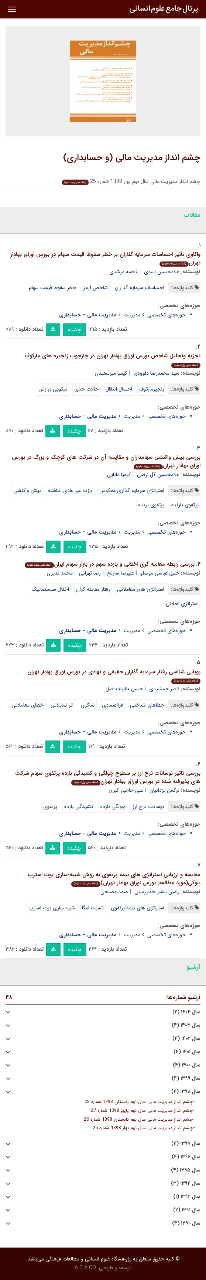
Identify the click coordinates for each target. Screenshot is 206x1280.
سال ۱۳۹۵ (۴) (185, 1170)
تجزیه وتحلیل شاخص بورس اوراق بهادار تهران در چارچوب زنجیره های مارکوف (112, 359)
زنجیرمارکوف (151, 389)
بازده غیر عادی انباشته (70, 490)
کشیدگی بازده (78, 806)
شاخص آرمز (95, 288)
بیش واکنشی (27, 490)
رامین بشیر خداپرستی (156, 892)
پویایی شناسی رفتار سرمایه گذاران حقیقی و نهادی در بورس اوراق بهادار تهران (113, 675)
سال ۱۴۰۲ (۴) (186, 1039)
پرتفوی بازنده (185, 505)
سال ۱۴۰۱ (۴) (187, 1052)
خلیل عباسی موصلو (159, 573)
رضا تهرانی (90, 573)
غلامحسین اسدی (161, 272)
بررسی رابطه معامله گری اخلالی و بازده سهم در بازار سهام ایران (110, 564)
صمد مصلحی (114, 892)
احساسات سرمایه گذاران (139, 288)
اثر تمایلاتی (62, 705)
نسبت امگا (93, 908)
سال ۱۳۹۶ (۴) (186, 1157)
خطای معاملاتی (27, 705)
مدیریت (132, 315)
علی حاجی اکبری (126, 790)
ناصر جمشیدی (164, 689)
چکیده (74, 330)
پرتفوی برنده (151, 505)
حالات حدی (86, 389)
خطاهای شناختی (147, 705)
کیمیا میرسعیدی (111, 373)
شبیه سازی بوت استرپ (51, 908)
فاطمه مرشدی (123, 272)
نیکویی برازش (52, 389)
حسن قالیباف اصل (124, 689)
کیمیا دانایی (119, 475)
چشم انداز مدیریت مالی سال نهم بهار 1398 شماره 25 (143, 1128)
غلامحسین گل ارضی (158, 475)
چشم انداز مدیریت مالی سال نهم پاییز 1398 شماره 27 (142, 1110)
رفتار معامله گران (93, 589)
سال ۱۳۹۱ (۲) (186, 1210)
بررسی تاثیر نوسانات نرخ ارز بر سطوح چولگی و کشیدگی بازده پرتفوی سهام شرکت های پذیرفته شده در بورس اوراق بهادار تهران (107, 777)
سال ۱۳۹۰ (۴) (186, 1223)
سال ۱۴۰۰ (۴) (186, 1065)
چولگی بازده (113, 806)
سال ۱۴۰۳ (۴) (186, 1025)
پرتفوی (50, 806)
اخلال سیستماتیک (50, 589)
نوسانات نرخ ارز (148, 806)
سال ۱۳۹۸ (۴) (185, 1092)
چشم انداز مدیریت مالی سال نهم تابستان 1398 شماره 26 (138, 1119)
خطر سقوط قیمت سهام (52, 288)
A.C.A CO (85, 1268)
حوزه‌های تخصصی (166, 315)
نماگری (87, 705)
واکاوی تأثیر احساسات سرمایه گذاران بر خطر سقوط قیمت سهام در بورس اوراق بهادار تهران (105, 258)
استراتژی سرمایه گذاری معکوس (131, 490)
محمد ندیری (60, 573)
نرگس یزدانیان (164, 790)
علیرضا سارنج (120, 573)
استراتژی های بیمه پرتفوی (137, 908)
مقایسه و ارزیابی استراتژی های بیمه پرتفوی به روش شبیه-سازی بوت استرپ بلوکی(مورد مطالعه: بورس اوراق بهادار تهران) (114, 879)
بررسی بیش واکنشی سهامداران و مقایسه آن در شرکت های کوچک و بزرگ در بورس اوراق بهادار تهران (106, 461)
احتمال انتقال (119, 389)
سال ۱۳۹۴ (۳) (185, 1183)
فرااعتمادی (112, 705)
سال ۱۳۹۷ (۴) (185, 1144)
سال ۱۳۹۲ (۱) (186, 1197)
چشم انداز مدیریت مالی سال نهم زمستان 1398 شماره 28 (139, 1102)
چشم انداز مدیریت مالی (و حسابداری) (131, 158)
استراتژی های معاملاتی (140, 589)
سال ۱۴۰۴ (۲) (186, 1012)
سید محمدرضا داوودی (156, 373)
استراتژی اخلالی (182, 604)
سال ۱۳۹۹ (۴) (186, 1078)
